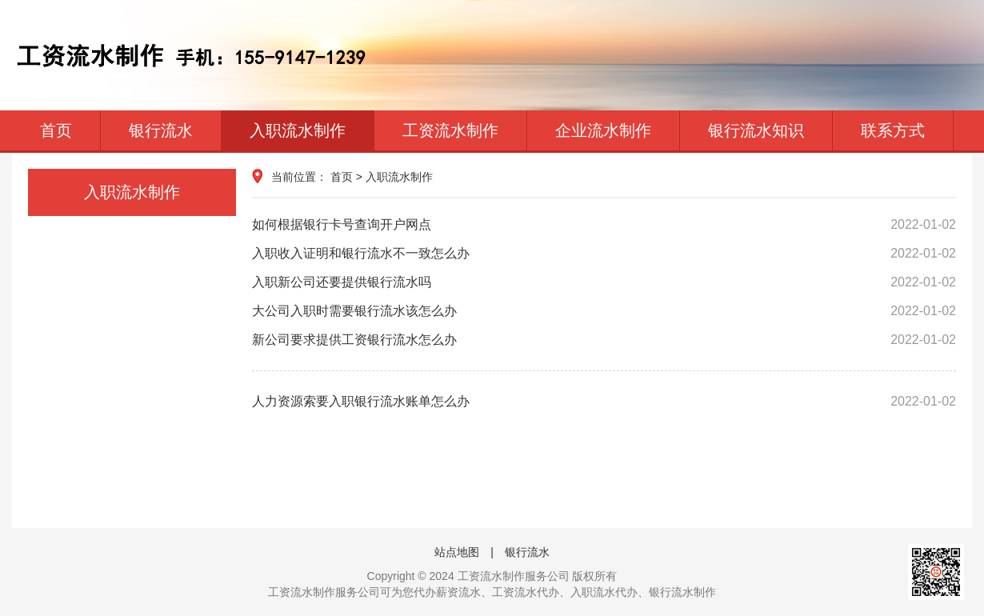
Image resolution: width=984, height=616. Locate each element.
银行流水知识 (756, 130)
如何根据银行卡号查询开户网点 (604, 224)
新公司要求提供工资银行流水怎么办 (604, 340)
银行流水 (161, 130)
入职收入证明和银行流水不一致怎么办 (604, 253)
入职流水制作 (298, 130)
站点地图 (456, 552)
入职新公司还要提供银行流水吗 (604, 282)
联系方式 (893, 130)
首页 (56, 130)
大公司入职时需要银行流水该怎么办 (604, 311)
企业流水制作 (603, 130)
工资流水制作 (450, 130)
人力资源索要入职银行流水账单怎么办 (604, 401)
